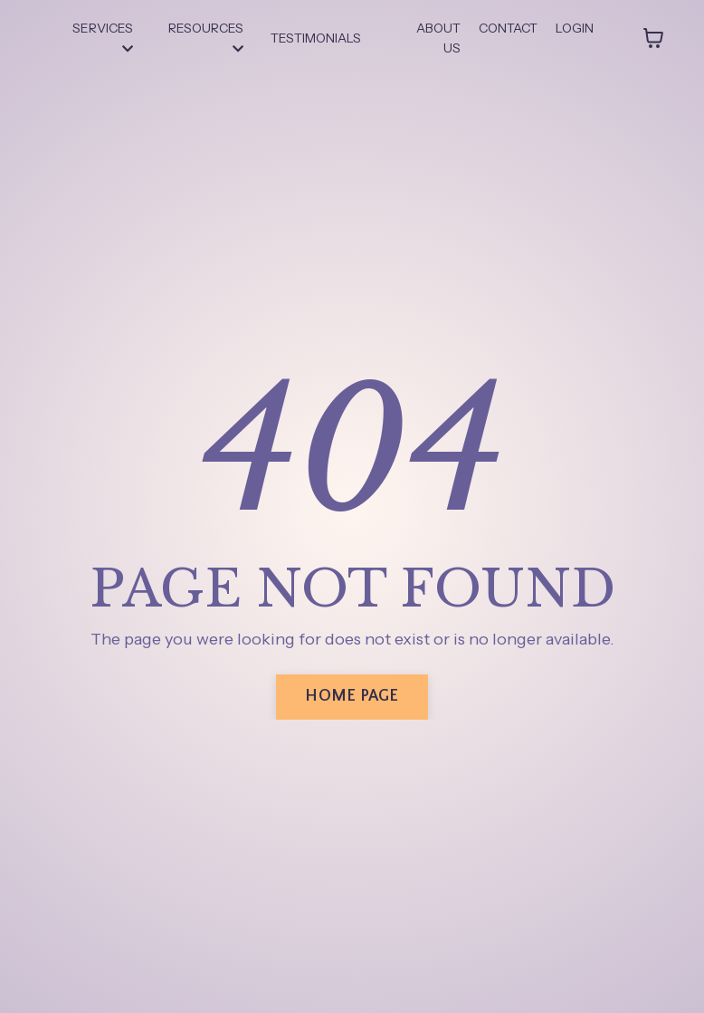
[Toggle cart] (653, 38)
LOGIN (575, 28)
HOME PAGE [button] (351, 696)
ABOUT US (438, 38)
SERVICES (102, 37)
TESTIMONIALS (316, 38)
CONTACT (508, 28)
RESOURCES (205, 37)
